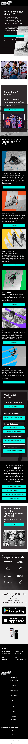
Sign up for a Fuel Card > (14, 498)
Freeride (14, 713)
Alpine (14, 706)
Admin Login (14, 742)
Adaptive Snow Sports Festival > (14, 431)
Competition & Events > (14, 109)
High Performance (14, 695)
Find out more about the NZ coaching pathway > (14, 451)
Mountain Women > (14, 427)
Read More (7, 76)
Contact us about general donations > (14, 486)
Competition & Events (14, 680)
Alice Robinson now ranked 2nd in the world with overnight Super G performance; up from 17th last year (13, 74)
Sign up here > (14, 524)
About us (14, 685)
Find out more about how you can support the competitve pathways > (14, 441)
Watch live (14, 687)
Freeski (14, 711)
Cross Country (14, 708)
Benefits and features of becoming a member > (14, 418)
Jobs (14, 697)
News (14, 692)
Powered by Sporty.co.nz (14, 740)
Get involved (14, 682)
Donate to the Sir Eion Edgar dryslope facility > (14, 494)
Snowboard (14, 716)
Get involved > (14, 39)
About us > (14, 36)
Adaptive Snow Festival (14, 690)
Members (14, 741)
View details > (14, 187)
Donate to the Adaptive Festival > (14, 490)
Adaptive (14, 703)
